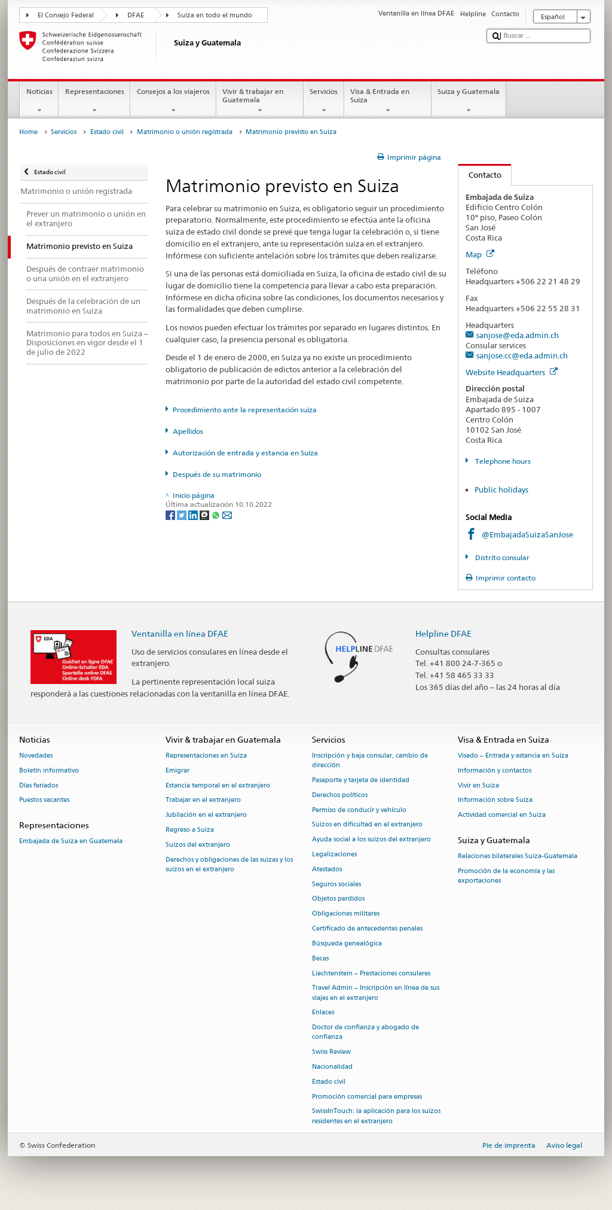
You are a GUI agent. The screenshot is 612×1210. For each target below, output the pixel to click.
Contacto (479, 175)
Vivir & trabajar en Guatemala (260, 101)
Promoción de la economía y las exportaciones (506, 875)
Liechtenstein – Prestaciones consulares (371, 973)
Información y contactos (494, 770)
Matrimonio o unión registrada (184, 132)
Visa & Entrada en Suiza (388, 101)
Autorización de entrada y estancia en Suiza (245, 452)
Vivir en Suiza (478, 785)
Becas (320, 958)
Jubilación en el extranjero (206, 815)
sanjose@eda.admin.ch (517, 335)
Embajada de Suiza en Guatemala (71, 842)
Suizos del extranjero (198, 845)
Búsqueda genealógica (347, 943)
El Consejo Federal (66, 15)
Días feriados (38, 785)
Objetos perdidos (338, 899)
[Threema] (205, 514)
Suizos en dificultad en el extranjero (367, 825)
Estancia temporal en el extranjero (218, 785)
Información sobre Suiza (495, 800)
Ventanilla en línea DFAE (179, 633)
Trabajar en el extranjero (203, 800)
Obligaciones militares (346, 914)
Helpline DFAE (443, 633)
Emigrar (177, 770)
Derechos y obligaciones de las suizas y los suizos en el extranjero (229, 864)
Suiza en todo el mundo (215, 15)
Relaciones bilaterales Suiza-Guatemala (517, 857)
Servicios (324, 101)
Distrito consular (501, 557)
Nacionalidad (332, 1067)
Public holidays (501, 489)
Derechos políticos (340, 795)
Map (480, 254)
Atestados (327, 869)
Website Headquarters (512, 372)
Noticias (39, 101)
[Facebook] (171, 514)
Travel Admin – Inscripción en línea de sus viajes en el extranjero (375, 993)
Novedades (36, 755)
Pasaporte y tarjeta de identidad (360, 780)
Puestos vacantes (44, 800)
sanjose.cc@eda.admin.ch (522, 355)
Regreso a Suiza (190, 830)
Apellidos (188, 431)
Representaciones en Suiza (206, 755)
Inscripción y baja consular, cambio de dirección (370, 760)
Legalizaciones (334, 854)
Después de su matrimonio (217, 474)
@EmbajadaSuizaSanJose (527, 534)
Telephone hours (502, 461)
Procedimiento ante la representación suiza (245, 409)
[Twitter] (182, 514)
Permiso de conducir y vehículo (359, 810)
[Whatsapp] (216, 514)
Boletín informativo (49, 770)
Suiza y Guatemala (469, 101)
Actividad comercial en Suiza (502, 815)
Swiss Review (331, 1052)
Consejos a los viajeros (173, 101)
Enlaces (323, 1013)
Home (28, 132)
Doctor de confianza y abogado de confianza (365, 1032)
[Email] (227, 514)
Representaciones (94, 101)
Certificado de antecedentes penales (367, 928)
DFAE (135, 15)
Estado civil (107, 132)
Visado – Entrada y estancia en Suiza (513, 755)
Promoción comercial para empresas (367, 1096)
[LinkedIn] (194, 514)
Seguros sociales (336, 884)
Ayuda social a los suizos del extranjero (371, 840)
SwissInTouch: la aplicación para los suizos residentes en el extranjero (376, 1116)
